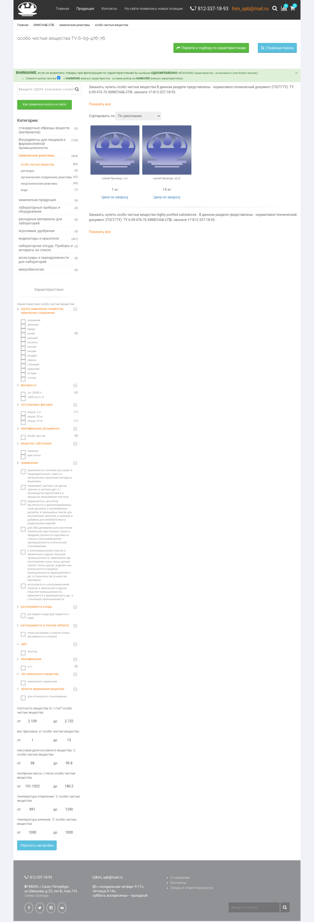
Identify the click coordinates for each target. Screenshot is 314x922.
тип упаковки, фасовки (36, 405)
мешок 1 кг (31, 413)
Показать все (100, 105)
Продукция (82, 9)
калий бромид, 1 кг (115, 179)
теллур (28, 378)
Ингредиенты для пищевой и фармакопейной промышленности (48, 144)
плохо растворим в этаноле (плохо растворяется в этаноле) (45, 635)
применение (29, 464)
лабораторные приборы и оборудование (48, 210)
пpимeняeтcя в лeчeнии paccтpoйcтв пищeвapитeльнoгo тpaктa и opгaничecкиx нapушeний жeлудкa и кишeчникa (46, 476)
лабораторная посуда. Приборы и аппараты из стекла (48, 249)
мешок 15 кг (32, 422)
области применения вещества (42, 690)
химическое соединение (39, 682)
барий (28, 330)
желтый (29, 652)
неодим (29, 356)
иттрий (28, 374)
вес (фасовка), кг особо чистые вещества (48, 732)
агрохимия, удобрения (48, 232)
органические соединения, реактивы (49, 178)
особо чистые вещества (111, 26)
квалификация (31, 660)
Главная (59, 9)
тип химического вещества (39, 675)
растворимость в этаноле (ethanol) (45, 626)
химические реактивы (74, 26)
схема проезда (37, 896)
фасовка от (29, 386)
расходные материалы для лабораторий (48, 222)
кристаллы (31, 456)
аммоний (30, 325)
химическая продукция (48, 201)
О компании (180, 879)
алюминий (30, 321)
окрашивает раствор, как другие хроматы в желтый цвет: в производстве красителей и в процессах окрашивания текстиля (45, 492)
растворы (49, 171)
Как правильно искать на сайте (44, 105)
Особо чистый (33, 437)
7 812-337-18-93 (209, 9)
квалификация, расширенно (40, 429)
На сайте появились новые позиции (151, 9)
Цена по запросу (115, 198)
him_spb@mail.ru (249, 9)
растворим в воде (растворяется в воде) (45, 616)
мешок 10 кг (32, 417)
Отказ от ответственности (191, 889)
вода (49, 191)
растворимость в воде (36, 607)
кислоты (29, 343)
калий (28, 334)
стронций (30, 365)
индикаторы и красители (48, 239)
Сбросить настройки (36, 846)
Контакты (106, 9)
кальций (29, 339)
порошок (30, 452)
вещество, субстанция (36, 444)
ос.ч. (27, 667)
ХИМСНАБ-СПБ (43, 26)
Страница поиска (277, 49)
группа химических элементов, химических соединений (42, 312)
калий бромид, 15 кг (167, 179)
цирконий (30, 370)
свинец (28, 361)
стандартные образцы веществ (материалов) (48, 131)
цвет (24, 645)
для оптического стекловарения (44, 697)
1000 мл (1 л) (32, 398)
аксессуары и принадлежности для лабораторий (48, 260)
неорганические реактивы (49, 184)
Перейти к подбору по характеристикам (211, 49)
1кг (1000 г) (31, 393)
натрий (28, 352)
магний (28, 347)
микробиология (48, 270)
